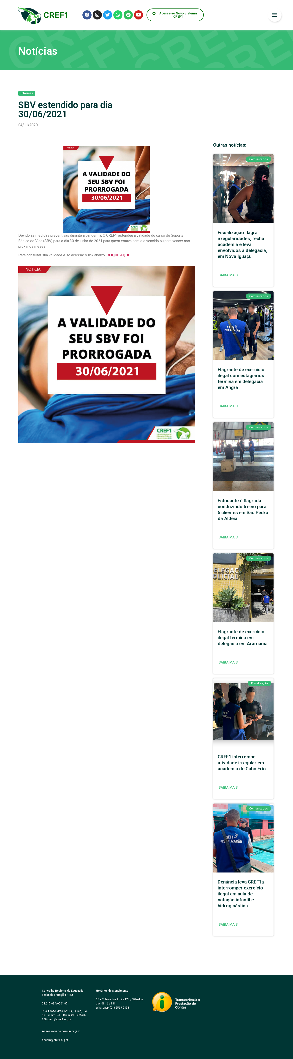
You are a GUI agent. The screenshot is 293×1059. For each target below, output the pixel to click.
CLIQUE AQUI (117, 255)
